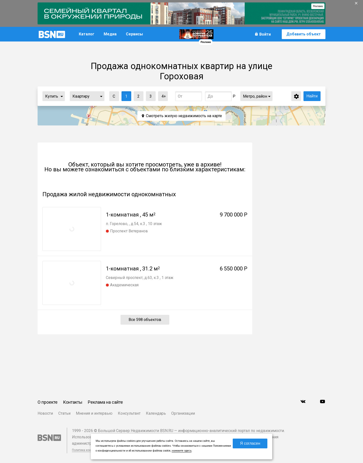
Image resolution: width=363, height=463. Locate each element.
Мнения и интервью (94, 413)
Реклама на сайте (105, 402)
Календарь (156, 413)
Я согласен (250, 443)
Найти (312, 96)
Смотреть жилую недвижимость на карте (184, 115)
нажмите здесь (182, 450)
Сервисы (134, 34)
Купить (51, 96)
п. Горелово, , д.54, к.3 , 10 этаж (134, 223)
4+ (162, 95)
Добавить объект (303, 34)
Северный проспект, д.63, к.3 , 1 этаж (139, 277)
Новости (45, 413)
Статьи (64, 413)
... (62, 96)
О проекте (48, 402)
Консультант (129, 413)
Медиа (110, 34)
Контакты (72, 402)
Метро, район (255, 96)
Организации (183, 413)
